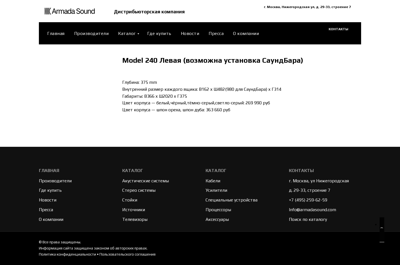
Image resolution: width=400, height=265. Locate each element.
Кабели (213, 180)
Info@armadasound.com (312, 209)
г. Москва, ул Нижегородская (319, 180)
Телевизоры (135, 219)
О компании (246, 33)
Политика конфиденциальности (67, 254)
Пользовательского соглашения (127, 254)
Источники (133, 209)
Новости (190, 33)
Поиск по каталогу (308, 219)
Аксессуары (217, 219)
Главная (56, 33)
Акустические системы (145, 180)
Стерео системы (139, 190)
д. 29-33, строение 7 (309, 190)
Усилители (216, 190)
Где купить (159, 33)
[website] (313, 33)
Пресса (216, 33)
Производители (91, 33)
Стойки (129, 200)
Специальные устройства (232, 200)
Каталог (127, 33)
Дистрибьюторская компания (151, 11)
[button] (381, 231)
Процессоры (218, 209)
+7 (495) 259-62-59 (308, 200)
